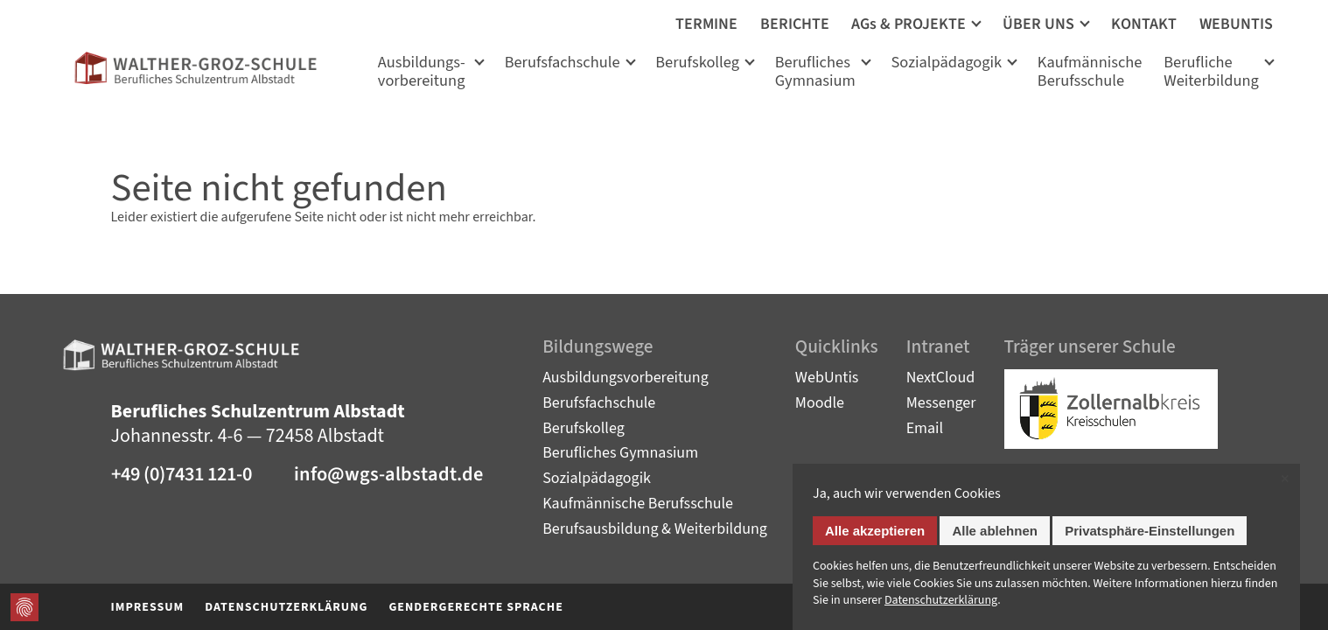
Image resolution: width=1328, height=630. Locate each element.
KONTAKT (1144, 24)
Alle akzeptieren (875, 531)
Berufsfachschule (562, 63)
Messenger (941, 403)
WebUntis (827, 377)
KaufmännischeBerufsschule (1090, 72)
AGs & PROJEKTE (908, 24)
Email (925, 428)
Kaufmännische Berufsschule (637, 503)
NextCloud (940, 377)
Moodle (819, 403)
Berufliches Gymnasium (815, 72)
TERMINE (706, 24)
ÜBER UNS (1038, 24)
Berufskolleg (697, 63)
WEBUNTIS (1236, 24)
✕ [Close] (1285, 479)
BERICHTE (794, 24)
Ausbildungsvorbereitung (625, 377)
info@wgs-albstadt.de (388, 475)
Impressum (148, 607)
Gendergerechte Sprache (475, 607)
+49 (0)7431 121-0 (181, 475)
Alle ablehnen (995, 531)
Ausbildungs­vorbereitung (421, 72)
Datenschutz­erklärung (940, 601)
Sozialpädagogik (946, 63)
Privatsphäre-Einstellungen (1149, 531)
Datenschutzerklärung (286, 607)
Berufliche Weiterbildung (1211, 72)
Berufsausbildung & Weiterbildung (654, 529)
